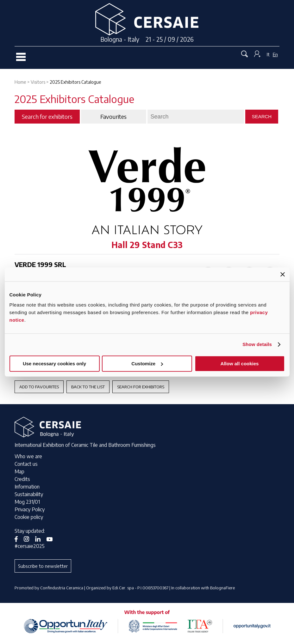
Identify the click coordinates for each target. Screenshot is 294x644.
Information (27, 486)
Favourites (113, 116)
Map (19, 471)
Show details (257, 344)
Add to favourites (39, 386)
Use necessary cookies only (54, 363)
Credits (22, 479)
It (268, 54)
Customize (147, 363)
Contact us (26, 464)
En (275, 54)
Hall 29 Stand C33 (147, 245)
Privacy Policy (30, 509)
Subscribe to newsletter (43, 566)
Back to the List (88, 386)
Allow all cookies (240, 363)
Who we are (28, 456)
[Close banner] (282, 274)
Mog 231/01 (27, 502)
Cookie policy (29, 517)
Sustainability (29, 494)
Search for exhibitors (140, 386)
